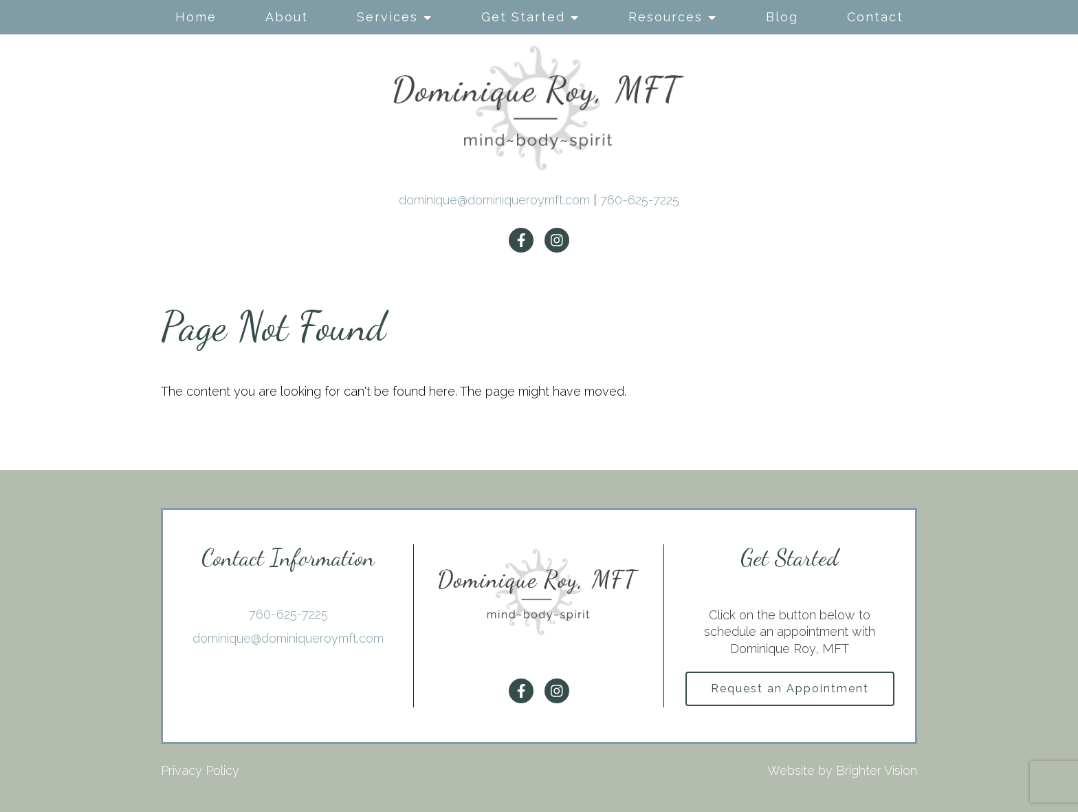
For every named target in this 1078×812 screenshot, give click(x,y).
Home (196, 17)
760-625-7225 (639, 200)
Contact (875, 17)
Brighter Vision (876, 770)
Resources (665, 17)
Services (387, 17)
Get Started (523, 17)
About (286, 17)
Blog (782, 17)
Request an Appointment (790, 688)
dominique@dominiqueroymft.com (494, 200)
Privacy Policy (200, 770)
